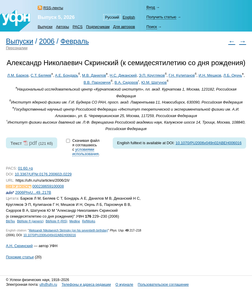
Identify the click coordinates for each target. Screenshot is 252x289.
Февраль (74, 41)
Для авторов (124, 26)
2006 (47, 41)
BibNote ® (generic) (30, 221)
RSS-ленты (53, 8)
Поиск (151, 26)
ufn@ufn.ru (48, 285)
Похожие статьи (20, 257)
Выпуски (45, 26)
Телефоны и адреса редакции (86, 285)
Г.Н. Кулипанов (182, 75)
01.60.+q (25, 168)
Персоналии (16, 48)
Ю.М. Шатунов (154, 82)
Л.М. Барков (18, 75)
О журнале (124, 285)
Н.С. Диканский (123, 75)
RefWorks (88, 221)
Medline (74, 221)
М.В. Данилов (94, 75)
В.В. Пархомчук (97, 82)
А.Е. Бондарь (66, 75)
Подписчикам (97, 26)
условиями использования (85, 151)
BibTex (10, 221)
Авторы (62, 26)
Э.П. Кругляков (152, 75)
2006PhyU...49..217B (33, 192)
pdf (33, 143)
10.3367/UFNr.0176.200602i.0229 (43, 174)
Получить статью (161, 17)
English (128, 17)
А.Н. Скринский (19, 246)
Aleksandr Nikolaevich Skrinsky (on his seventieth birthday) (68, 230)
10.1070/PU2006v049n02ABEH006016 (209, 143)
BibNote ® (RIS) (57, 221)
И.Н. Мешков (210, 75)
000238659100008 (48, 186)
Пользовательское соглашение (163, 285)
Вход (150, 7)
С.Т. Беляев (41, 75)
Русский (112, 17)
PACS (78, 26)
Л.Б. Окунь (232, 75)
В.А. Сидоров (126, 82)
